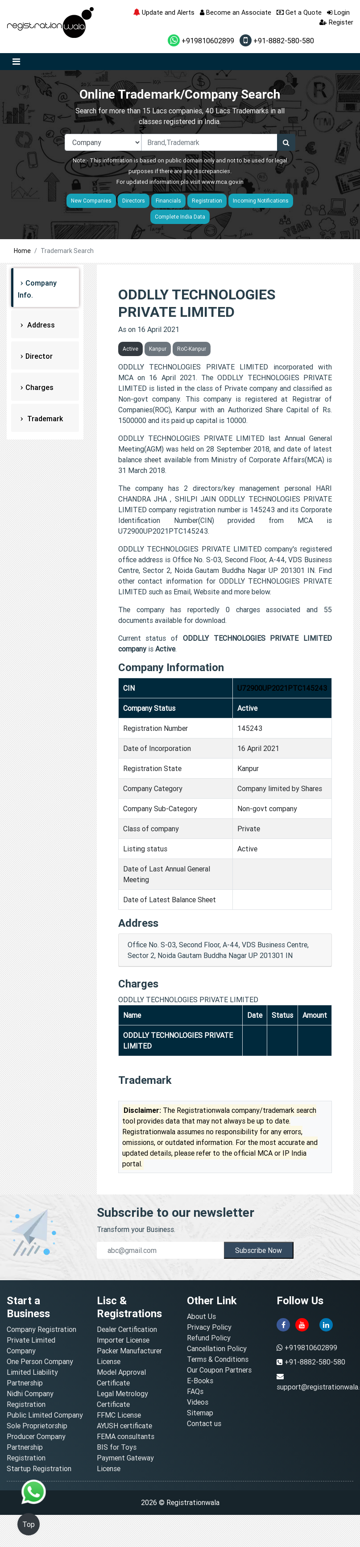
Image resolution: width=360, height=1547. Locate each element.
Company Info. (37, 288)
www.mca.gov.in (223, 182)
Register (336, 22)
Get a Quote (299, 12)
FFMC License (119, 1414)
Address (40, 324)
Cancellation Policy (217, 1348)
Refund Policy (209, 1337)
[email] (160, 1250)
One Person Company (40, 1361)
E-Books (200, 1380)
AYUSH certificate (124, 1425)
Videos (197, 1402)
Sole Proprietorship (37, 1425)
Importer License (123, 1339)
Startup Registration (39, 1468)
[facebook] (283, 1323)
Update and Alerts (163, 12)
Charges (39, 387)
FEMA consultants (125, 1436)
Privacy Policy (209, 1327)
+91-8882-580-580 (277, 40)
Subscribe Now (258, 1250)
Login (338, 12)
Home (22, 251)
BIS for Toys (117, 1447)
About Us (201, 1316)
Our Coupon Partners (219, 1369)
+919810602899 (201, 40)
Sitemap (200, 1412)
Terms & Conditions (217, 1359)
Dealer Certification (127, 1329)
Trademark (44, 418)
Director (39, 356)
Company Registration (41, 1329)
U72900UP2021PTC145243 (282, 688)
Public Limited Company (45, 1414)
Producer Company (36, 1436)
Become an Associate (235, 12)
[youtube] (302, 1323)
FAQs (195, 1391)
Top (28, 1524)
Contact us (204, 1423)
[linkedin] (326, 1323)
